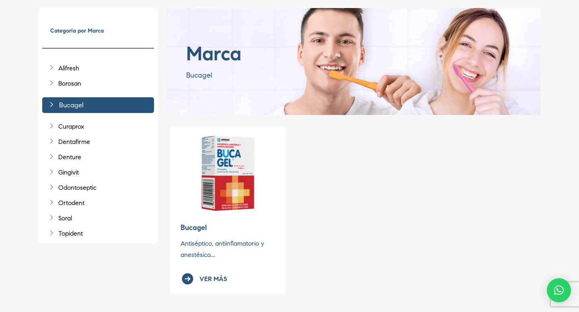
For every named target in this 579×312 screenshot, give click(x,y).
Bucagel (194, 227)
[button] (559, 290)
